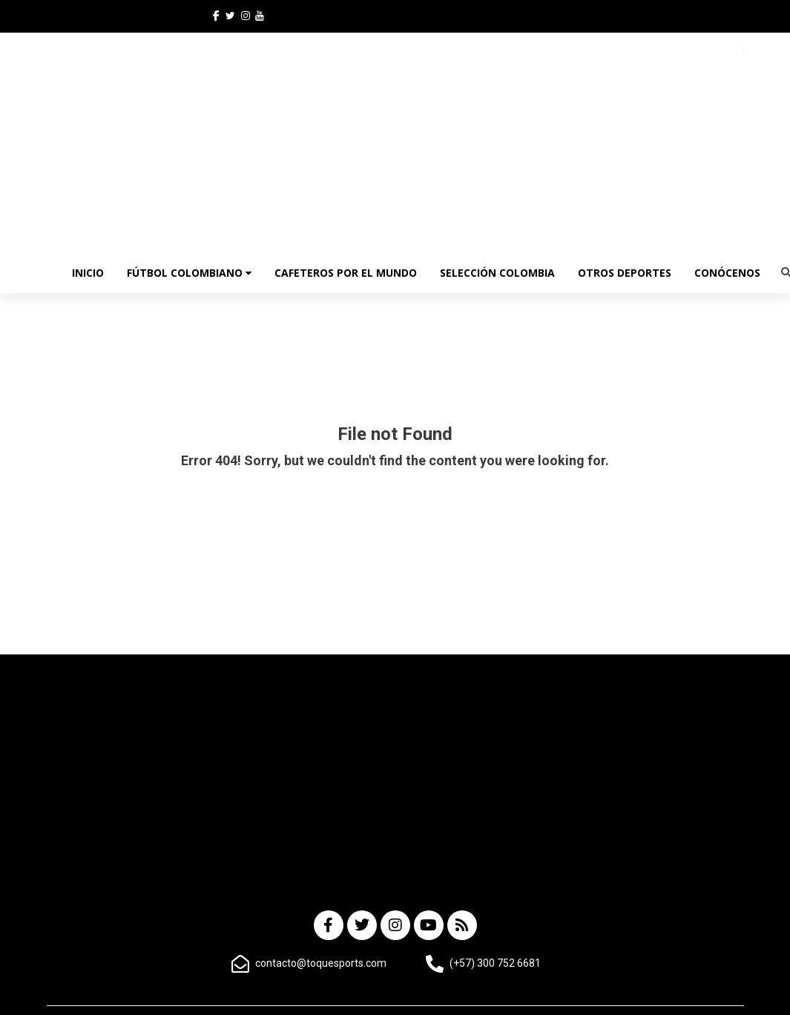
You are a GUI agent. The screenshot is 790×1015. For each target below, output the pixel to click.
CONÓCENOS (727, 273)
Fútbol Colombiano (189, 273)
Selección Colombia (497, 273)
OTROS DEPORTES (624, 273)
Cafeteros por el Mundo (345, 273)
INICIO (88, 273)
